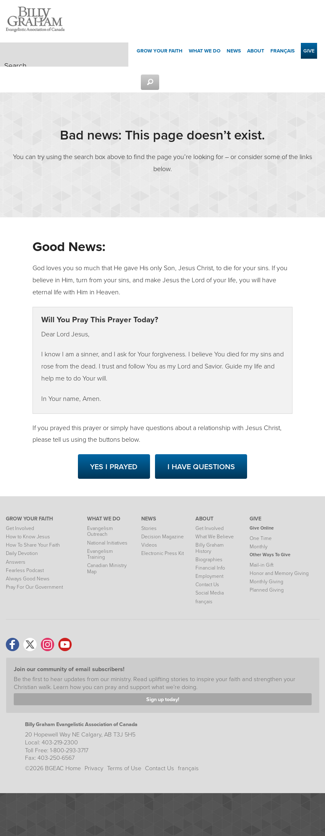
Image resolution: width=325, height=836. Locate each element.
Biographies (208, 559)
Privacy (94, 768)
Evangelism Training (100, 554)
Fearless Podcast (25, 570)
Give (309, 51)
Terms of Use (124, 768)
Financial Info (210, 568)
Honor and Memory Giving (279, 573)
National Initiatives (107, 543)
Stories (149, 528)
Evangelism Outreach (100, 531)
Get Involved (20, 528)
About (255, 51)
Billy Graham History (209, 548)
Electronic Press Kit (162, 553)
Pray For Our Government (34, 587)
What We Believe (214, 536)
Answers (15, 562)
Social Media (209, 593)
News (234, 51)
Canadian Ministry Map (107, 568)
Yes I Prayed (114, 466)
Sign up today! (162, 699)
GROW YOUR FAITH (29, 518)
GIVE (255, 518)
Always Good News (28, 578)
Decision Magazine (162, 536)
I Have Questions (201, 466)
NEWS (148, 518)
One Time (261, 538)
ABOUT (204, 518)
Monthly (259, 546)
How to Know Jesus (28, 536)
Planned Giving (267, 590)
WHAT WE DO (103, 518)
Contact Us (207, 584)
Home (73, 768)
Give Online (262, 528)
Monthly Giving (266, 581)
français (282, 51)
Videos (149, 545)
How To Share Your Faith (33, 545)
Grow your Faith (159, 51)
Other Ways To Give (270, 554)
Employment (209, 576)
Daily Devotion (22, 553)
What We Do (204, 51)
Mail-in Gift (261, 565)
